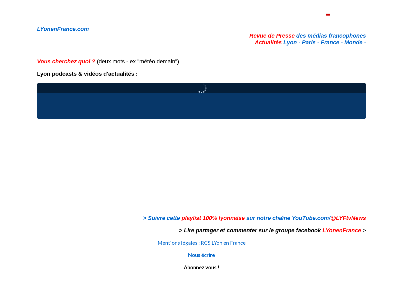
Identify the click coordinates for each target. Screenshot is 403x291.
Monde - (355, 42)
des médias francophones (307, 35)
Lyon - (278, 42)
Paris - (311, 42)
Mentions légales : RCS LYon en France (202, 242)
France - (332, 42)
